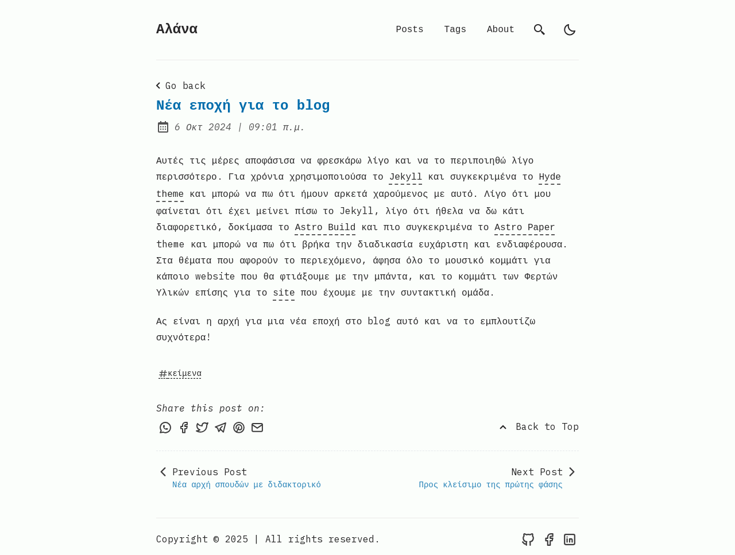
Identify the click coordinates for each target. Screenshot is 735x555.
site (284, 288)
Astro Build (325, 224)
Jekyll (406, 176)
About (500, 30)
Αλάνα (177, 29)
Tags (455, 30)
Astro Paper (524, 224)
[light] (569, 30)
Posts (410, 30)
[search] (540, 30)
